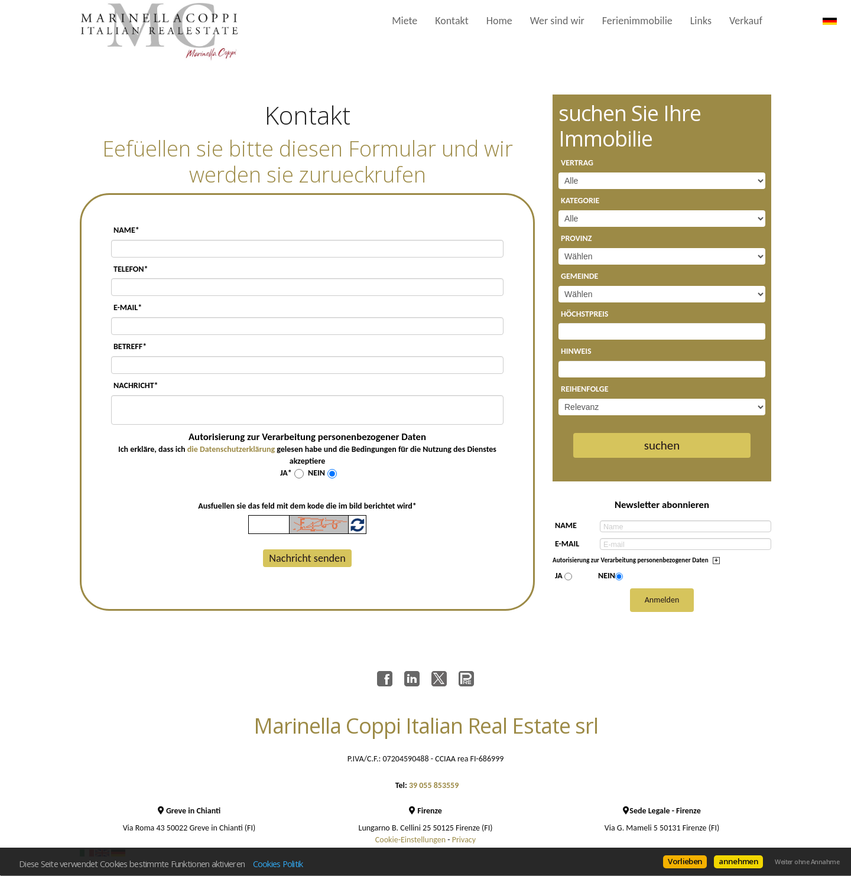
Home (499, 20)
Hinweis (576, 351)
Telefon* (130, 269)
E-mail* (127, 307)
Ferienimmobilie (637, 20)
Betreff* (130, 346)
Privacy (464, 840)
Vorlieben (685, 861)
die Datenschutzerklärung (231, 449)
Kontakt (451, 20)
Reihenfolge (585, 389)
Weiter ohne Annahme (807, 862)
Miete (404, 20)
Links (701, 20)
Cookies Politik (278, 864)
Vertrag (577, 163)
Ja (559, 576)
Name (566, 525)
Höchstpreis (584, 314)
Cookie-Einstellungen (410, 840)
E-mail (567, 544)
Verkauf (745, 20)
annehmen (738, 861)
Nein (316, 473)
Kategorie (580, 201)
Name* (126, 230)
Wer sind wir (557, 20)
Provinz (576, 238)
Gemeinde (579, 276)
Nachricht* (135, 385)
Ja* (286, 473)
